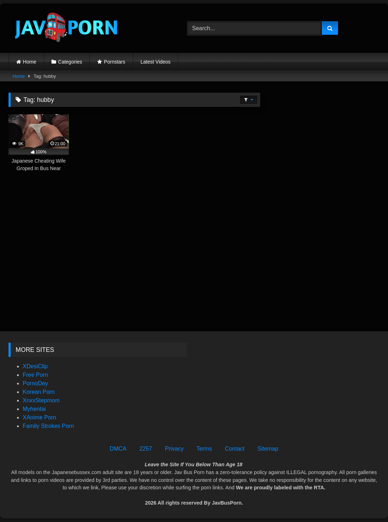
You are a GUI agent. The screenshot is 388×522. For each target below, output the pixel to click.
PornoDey (35, 383)
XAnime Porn (39, 417)
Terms (204, 449)
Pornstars (114, 62)
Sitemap (267, 449)
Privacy (174, 449)
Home (29, 62)
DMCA (118, 449)
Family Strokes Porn (48, 426)
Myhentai (34, 409)
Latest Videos (156, 62)
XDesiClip (35, 366)
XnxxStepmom (41, 400)
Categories (70, 62)
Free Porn (35, 375)
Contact (235, 449)
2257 (146, 449)
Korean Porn (39, 392)
